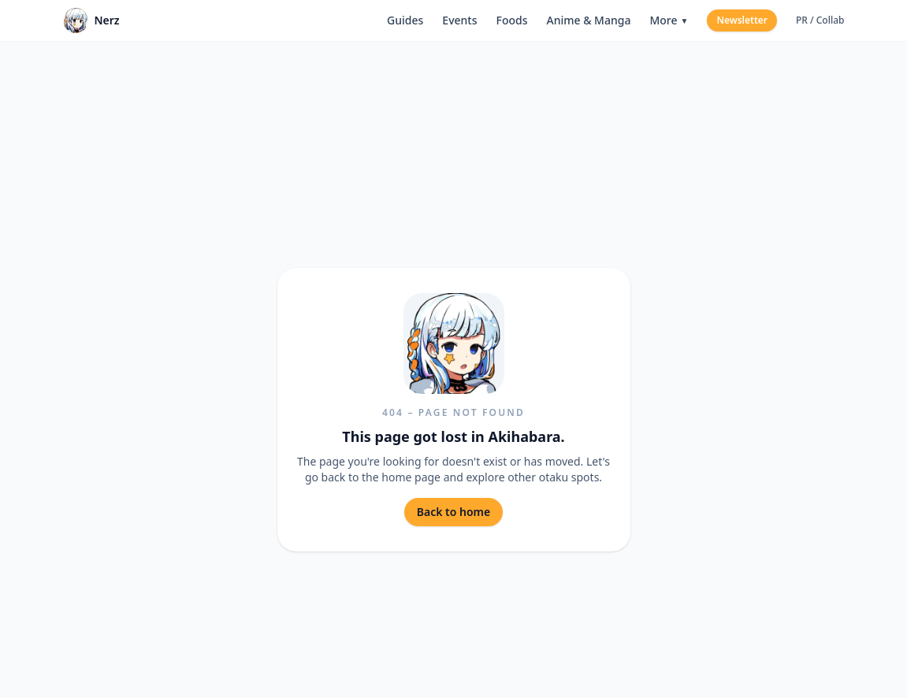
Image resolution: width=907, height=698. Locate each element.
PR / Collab (820, 20)
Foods (511, 20)
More (668, 20)
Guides (405, 20)
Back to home (453, 511)
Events (459, 20)
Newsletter (742, 20)
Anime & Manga (588, 20)
